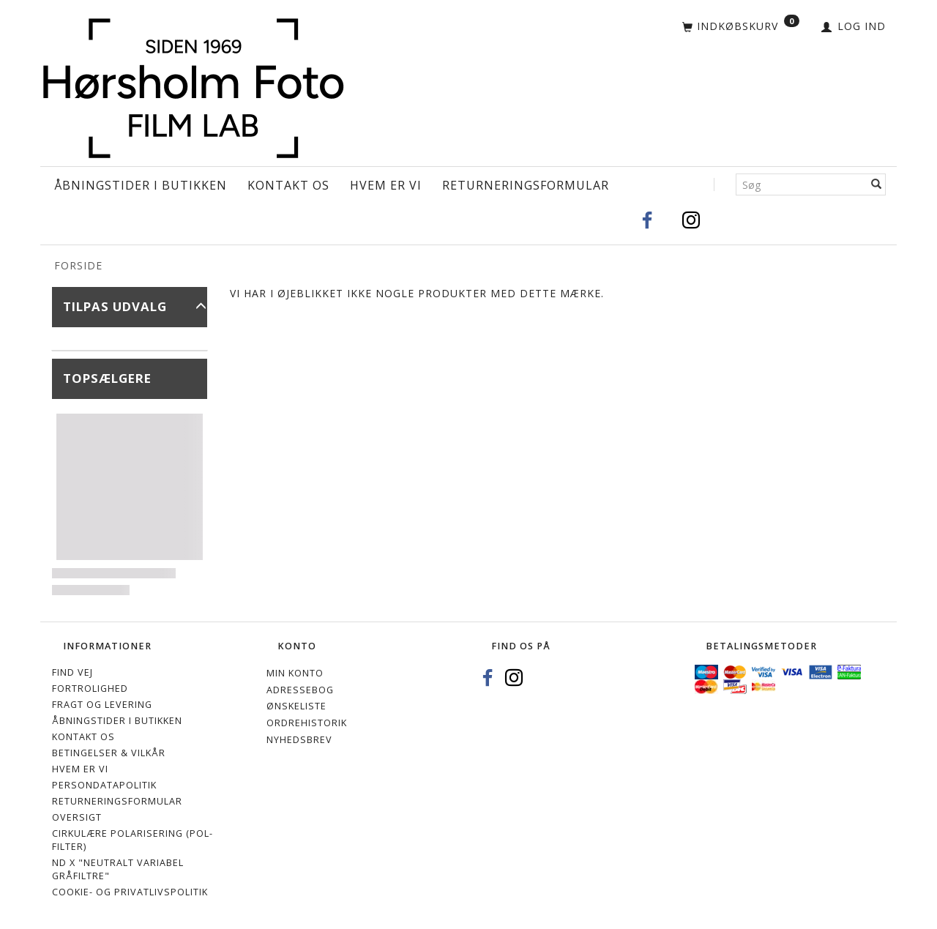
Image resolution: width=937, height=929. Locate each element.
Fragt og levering (102, 704)
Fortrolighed (90, 688)
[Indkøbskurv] (740, 27)
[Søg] (876, 184)
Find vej (72, 672)
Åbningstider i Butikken (140, 185)
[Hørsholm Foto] (193, 86)
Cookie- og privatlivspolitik (130, 892)
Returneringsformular (525, 185)
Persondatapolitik (104, 785)
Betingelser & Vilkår (108, 753)
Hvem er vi (386, 185)
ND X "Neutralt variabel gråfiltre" (118, 869)
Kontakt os (288, 185)
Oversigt (77, 817)
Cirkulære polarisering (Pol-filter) (132, 840)
